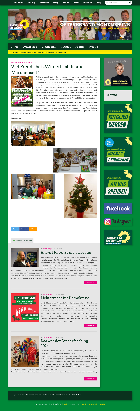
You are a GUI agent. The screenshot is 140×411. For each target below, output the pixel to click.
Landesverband (44, 3)
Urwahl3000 (65, 404)
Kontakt (79, 46)
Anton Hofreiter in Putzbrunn (66, 252)
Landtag (55, 3)
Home (14, 46)
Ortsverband (30, 46)
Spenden (38, 395)
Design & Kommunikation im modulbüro (93, 404)
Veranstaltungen (25, 52)
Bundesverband (19, 3)
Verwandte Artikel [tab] (24, 241)
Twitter (15, 229)
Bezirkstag (76, 3)
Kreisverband (87, 3)
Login (14, 395)
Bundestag (31, 3)
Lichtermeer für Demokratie (65, 298)
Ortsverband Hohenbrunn (95, 24)
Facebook (24, 229)
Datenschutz (30, 395)
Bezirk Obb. (65, 3)
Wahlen (93, 46)
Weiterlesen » (90, 283)
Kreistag (98, 3)
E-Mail (33, 229)
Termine (66, 46)
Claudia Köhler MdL (75, 395)
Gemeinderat (48, 46)
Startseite (14, 52)
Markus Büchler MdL (61, 395)
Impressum (21, 395)
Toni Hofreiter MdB (48, 395)
